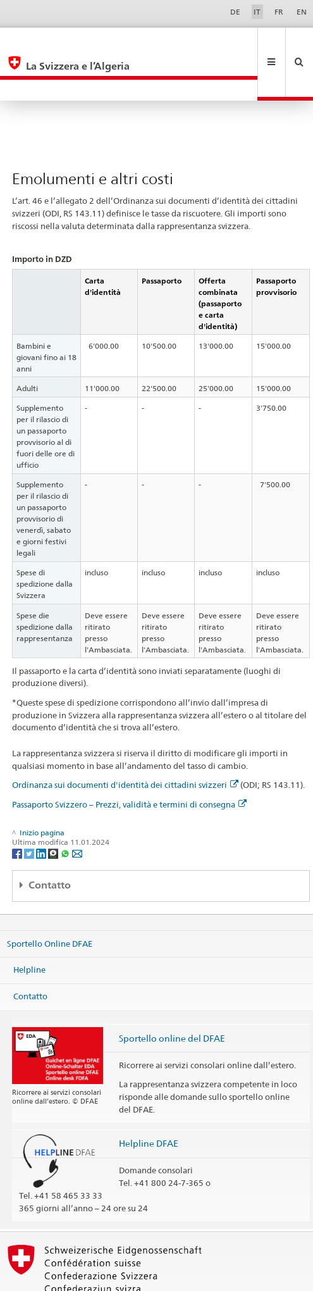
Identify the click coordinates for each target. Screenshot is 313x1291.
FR (278, 11)
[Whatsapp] (66, 810)
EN (302, 11)
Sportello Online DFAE (49, 900)
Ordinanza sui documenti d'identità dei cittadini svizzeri (125, 742)
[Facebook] (18, 810)
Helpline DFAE (148, 1100)
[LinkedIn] (42, 810)
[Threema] (54, 810)
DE (235, 11)
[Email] (77, 810)
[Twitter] (30, 810)
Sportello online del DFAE (172, 995)
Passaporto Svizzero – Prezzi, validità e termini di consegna (129, 762)
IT (257, 11)
